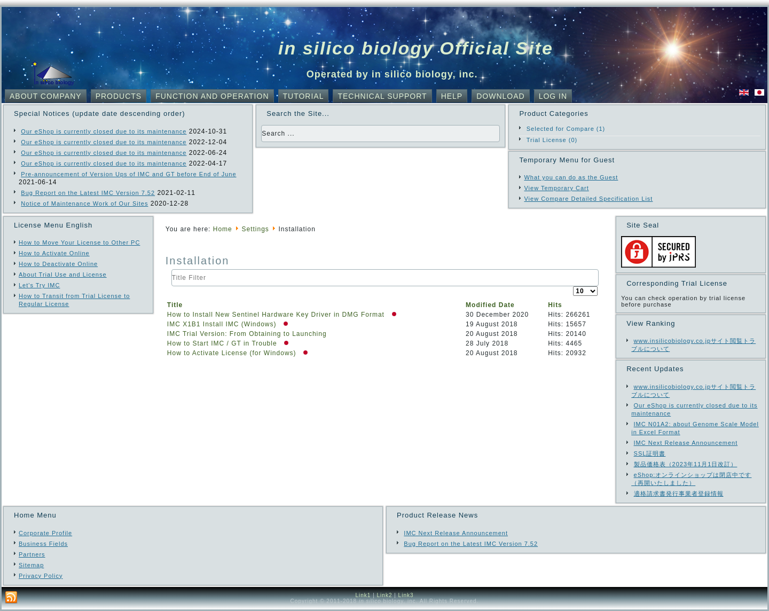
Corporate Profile (45, 533)
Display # (573, 286)
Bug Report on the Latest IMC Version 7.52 (88, 193)
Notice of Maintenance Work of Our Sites (84, 203)
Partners (32, 554)
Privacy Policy (40, 576)
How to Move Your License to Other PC (79, 242)
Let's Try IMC (39, 285)
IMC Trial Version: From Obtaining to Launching (247, 334)
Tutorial (303, 96)
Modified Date (490, 305)
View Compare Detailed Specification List (588, 198)
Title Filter (171, 269)
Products (119, 96)
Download (500, 96)
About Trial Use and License (63, 274)
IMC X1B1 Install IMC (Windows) (223, 324)
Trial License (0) (552, 140)
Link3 (406, 595)
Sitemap (31, 565)
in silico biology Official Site (415, 48)
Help (452, 96)
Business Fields (43, 543)
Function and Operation (212, 96)
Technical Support (382, 96)
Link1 (363, 595)
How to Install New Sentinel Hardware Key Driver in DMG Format (277, 314)
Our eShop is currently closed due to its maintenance (103, 131)
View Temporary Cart (556, 188)
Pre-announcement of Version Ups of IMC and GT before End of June (128, 174)
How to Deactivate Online (58, 264)
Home (222, 229)
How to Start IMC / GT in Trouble (223, 343)
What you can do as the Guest (571, 177)
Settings (255, 229)
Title (175, 305)
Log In (553, 96)
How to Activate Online (54, 253)
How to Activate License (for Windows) (233, 353)
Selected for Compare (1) (566, 129)
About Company (46, 96)
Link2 (385, 595)
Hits (555, 305)
